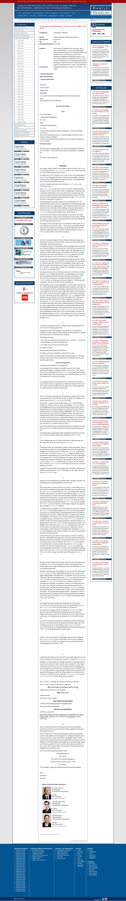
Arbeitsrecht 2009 (20, 878)
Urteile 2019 (20, 48)
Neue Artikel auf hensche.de (40, 855)
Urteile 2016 (20, 56)
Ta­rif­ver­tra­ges (54, 506)
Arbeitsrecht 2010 (20, 876)
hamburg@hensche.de (23, 164)
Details (22, 151)
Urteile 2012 (20, 66)
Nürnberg (59, 20)
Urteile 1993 (20, 114)
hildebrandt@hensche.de (59, 812)
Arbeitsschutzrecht (62, 853)
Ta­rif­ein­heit (71, 295)
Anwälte (73, 20)
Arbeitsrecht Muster (42, 15)
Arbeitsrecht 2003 (20, 887)
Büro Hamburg (93, 867)
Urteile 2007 (20, 79)
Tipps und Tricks (19, 30)
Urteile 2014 (20, 61)
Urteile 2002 (20, 91)
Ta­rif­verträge (78, 197)
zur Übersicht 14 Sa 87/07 (79, 841)
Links (78, 858)
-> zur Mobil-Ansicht (21, 24)
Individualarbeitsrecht (63, 852)
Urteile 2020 (20, 46)
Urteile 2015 (20, 58)
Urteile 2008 (20, 76)
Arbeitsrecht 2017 (20, 865)
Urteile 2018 (20, 51)
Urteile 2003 (20, 89)
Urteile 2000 (20, 97)
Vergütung (63, 170)
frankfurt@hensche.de (22, 157)
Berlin (19, 20)
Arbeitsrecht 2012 (20, 873)
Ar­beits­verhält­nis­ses (55, 463)
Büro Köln (92, 870)
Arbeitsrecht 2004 (20, 886)
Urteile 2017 (20, 53)
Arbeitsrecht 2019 (20, 861)
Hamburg (32, 20)
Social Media (81, 861)
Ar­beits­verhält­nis (48, 189)
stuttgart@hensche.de (22, 203)
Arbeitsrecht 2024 (20, 853)
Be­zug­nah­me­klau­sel (48, 639)
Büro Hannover (93, 868)
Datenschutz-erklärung (92, 857)
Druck (79, 853)
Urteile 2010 (20, 71)
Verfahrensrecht (61, 858)
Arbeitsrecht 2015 (20, 868)
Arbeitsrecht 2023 (20, 855)
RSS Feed (80, 860)
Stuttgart (66, 20)
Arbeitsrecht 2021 (20, 858)
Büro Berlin (92, 863)
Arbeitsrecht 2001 (20, 891)
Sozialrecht (60, 857)
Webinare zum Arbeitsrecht (22, 133)
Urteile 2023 (20, 41)
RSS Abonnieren (19, 899)
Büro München (93, 871)
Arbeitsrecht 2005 (20, 884)
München (52, 20)
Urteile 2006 (20, 81)
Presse (73, 13)
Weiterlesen (97, 60)
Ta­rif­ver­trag (67, 254)
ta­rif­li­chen (48, 274)
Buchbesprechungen (37, 850)
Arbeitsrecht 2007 (20, 881)
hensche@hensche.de (58, 798)
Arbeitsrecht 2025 (20, 852)
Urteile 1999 (20, 99)
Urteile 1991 (20, 119)
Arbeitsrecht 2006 (20, 883)
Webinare (62, 15)
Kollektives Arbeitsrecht (63, 855)
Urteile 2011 (20, 69)
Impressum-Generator (23, 15)
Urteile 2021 (20, 43)
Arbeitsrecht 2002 (20, 889)
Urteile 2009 (20, 74)
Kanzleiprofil (69, 15)
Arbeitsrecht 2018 (20, 863)
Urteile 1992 (20, 117)
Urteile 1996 (20, 107)
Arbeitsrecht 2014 (20, 870)
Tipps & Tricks (33, 15)
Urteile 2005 (20, 84)
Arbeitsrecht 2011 (20, 874)
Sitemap (79, 863)
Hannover (40, 20)
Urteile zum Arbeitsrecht (64, 13)
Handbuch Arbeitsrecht (38, 13)
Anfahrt (17, 151)
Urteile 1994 (20, 112)
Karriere (79, 855)
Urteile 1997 (20, 104)
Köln (46, 20)
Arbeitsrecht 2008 (20, 879)
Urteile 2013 (20, 63)
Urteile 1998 (20, 102)
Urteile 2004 (20, 86)
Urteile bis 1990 (21, 122)
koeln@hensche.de (22, 180)
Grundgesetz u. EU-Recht (64, 850)
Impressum (92, 855)
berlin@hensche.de (22, 149)
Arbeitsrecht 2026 (20, 850)
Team (90, 853)
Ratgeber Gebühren (53, 15)
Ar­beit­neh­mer (65, 453)
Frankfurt (25, 20)
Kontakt (79, 857)
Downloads (80, 852)
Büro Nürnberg (93, 873)
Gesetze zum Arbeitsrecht (51, 13)
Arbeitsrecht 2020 (20, 860)
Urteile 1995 (20, 109)
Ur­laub (57, 170)
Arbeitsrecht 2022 (20, 857)
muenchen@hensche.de (23, 188)
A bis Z (79, 850)
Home (19, 13)
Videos (17, 127)
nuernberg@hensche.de (23, 195)
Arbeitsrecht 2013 (20, 871)
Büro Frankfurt (93, 865)
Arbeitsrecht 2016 (20, 866)
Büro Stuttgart (93, 875)
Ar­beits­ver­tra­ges (74, 184)
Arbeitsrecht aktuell (26, 13)
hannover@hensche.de (23, 172)
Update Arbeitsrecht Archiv (22, 135)
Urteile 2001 (20, 94)
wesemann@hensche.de (59, 826)
